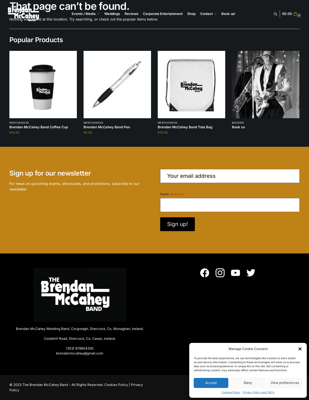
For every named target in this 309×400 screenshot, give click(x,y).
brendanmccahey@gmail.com (79, 353)
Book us (238, 127)
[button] (300, 349)
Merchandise (19, 122)
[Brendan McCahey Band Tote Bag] (191, 84)
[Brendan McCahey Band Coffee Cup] (43, 84)
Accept (211, 383)
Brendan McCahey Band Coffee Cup (38, 127)
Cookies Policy (231, 392)
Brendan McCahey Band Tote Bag (185, 127)
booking (238, 122)
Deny (248, 383)
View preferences (285, 383)
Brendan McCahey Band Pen (107, 127)
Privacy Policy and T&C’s (258, 392)
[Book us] (265, 84)
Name (171, 194)
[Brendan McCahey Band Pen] (117, 84)
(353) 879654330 (79, 348)
